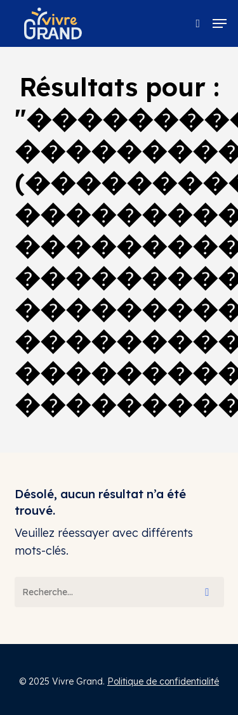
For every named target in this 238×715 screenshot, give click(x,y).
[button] (220, 23)
